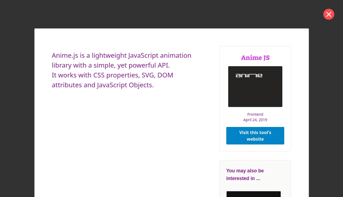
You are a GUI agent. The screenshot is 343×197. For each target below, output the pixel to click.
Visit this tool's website (255, 135)
